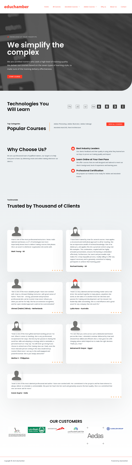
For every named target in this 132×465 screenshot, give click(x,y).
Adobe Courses (92, 7)
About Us (115, 7)
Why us (106, 7)
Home (53, 7)
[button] (15, 76)
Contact (124, 7)
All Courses (62, 7)
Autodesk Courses (75, 7)
